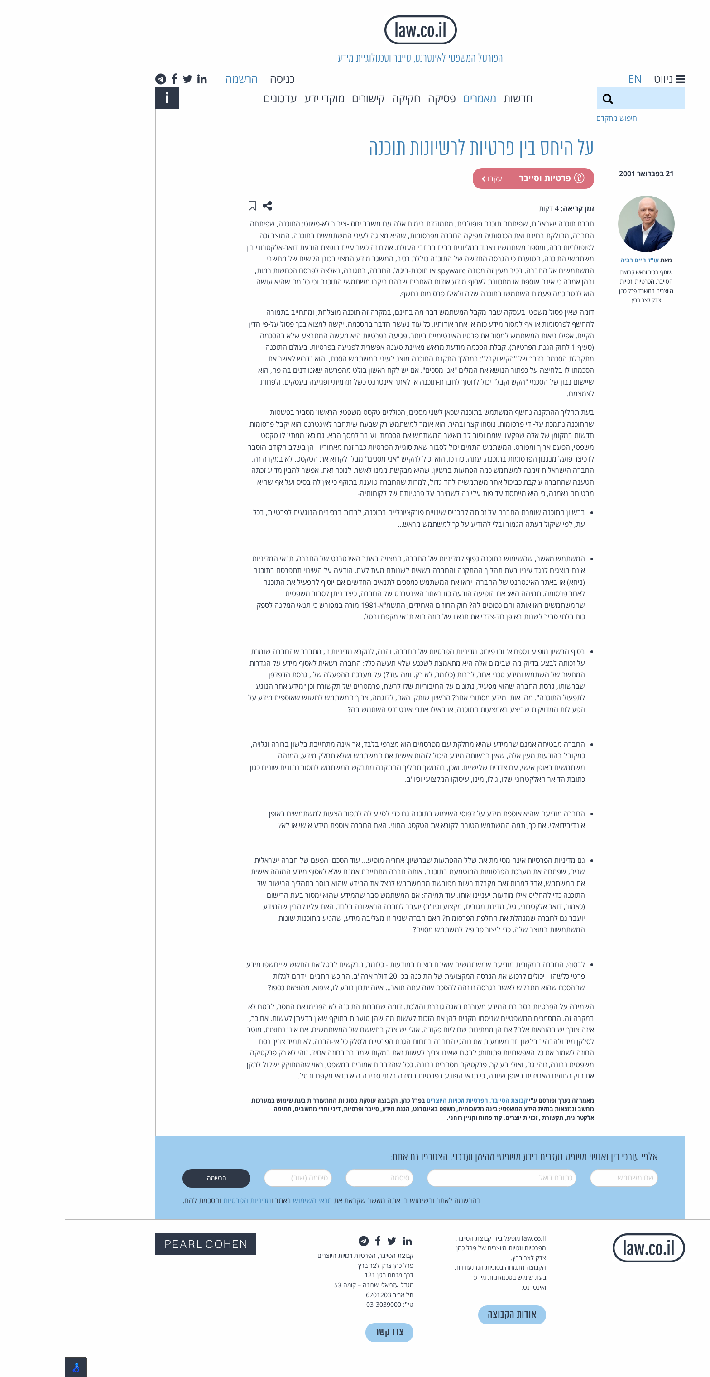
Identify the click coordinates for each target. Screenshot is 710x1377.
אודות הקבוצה (446, 1315)
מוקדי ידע (259, 98)
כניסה (217, 78)
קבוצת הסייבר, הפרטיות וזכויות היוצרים (411, 1100)
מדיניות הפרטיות (182, 1200)
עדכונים (215, 98)
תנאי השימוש (247, 1200)
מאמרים (414, 98)
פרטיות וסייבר (485, 178)
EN (570, 78)
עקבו (426, 178)
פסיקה (377, 98)
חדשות (453, 98)
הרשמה (176, 78)
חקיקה (341, 98)
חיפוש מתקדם (551, 118)
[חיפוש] (542, 98)
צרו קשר (324, 1332)
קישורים (303, 98)
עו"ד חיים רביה (574, 260)
